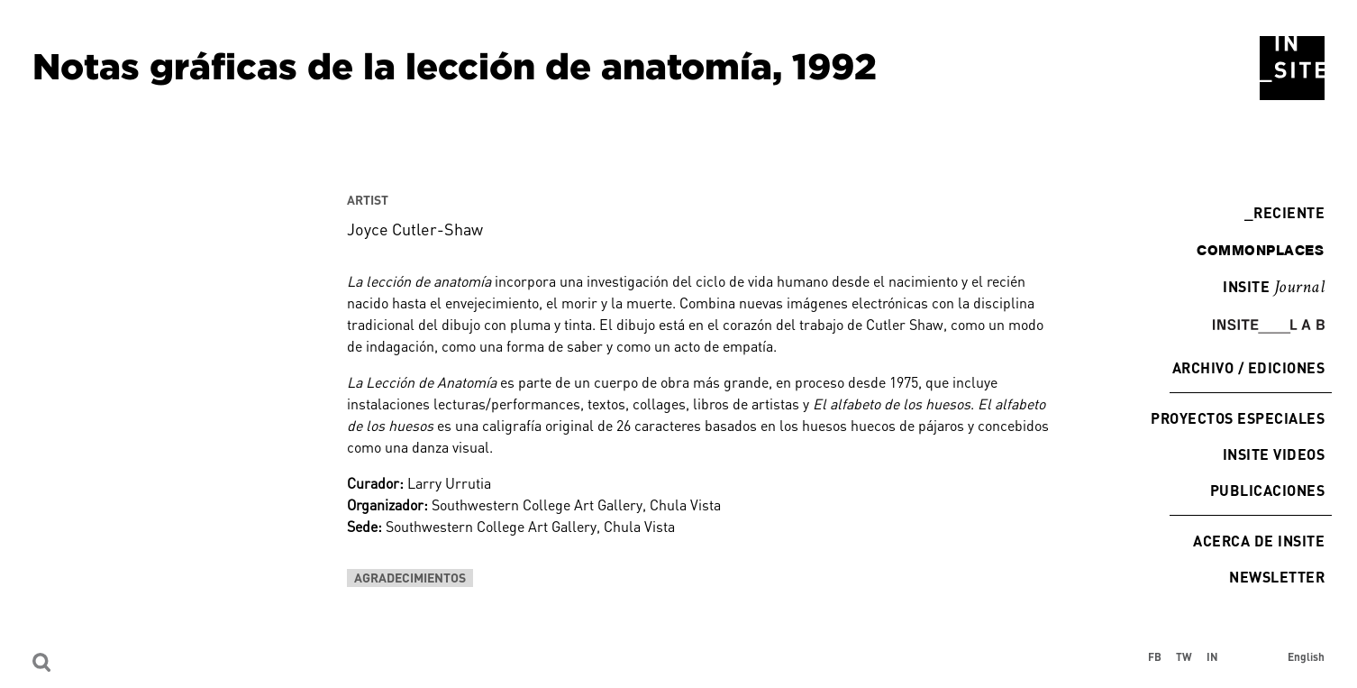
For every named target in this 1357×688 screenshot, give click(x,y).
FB (1154, 656)
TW (1184, 656)
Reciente (1284, 212)
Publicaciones (1267, 490)
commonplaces (1260, 250)
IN (1212, 656)
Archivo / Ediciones (1248, 367)
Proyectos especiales (1238, 418)
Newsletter (1277, 576)
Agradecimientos (410, 577)
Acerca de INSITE (1259, 540)
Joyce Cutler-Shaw (415, 229)
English (1306, 656)
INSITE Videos (1274, 454)
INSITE (1274, 288)
